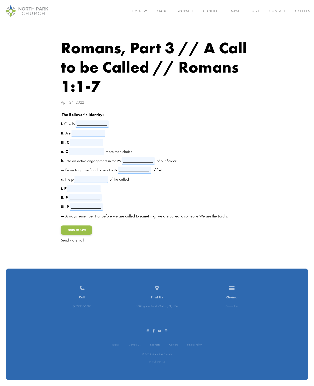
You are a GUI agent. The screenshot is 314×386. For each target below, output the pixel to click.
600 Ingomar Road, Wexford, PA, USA (157, 306)
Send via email (72, 240)
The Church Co (157, 361)
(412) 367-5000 (82, 306)
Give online (231, 306)
